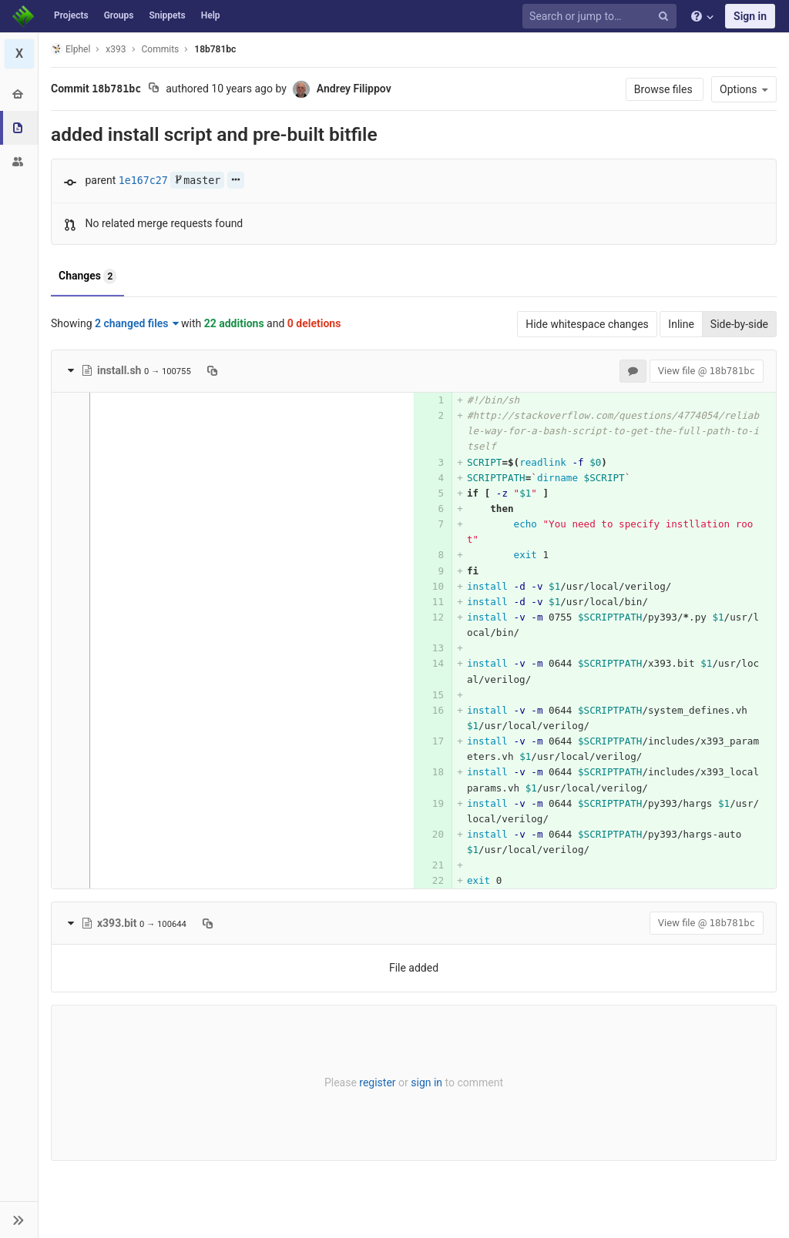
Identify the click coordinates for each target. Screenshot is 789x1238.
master (197, 180)
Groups (119, 15)
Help (210, 15)
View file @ (706, 370)
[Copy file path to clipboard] (212, 370)
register (377, 1082)
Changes (87, 276)
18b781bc (215, 49)
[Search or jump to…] (601, 16)
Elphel (70, 49)
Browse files (664, 89)
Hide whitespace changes (587, 324)
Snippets (167, 15)
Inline (681, 324)
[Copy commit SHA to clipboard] (153, 89)
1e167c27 (143, 180)
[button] (19, 1219)
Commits (161, 49)
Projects (71, 15)
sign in (426, 1082)
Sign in (750, 16)
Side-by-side (739, 324)
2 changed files (137, 323)
